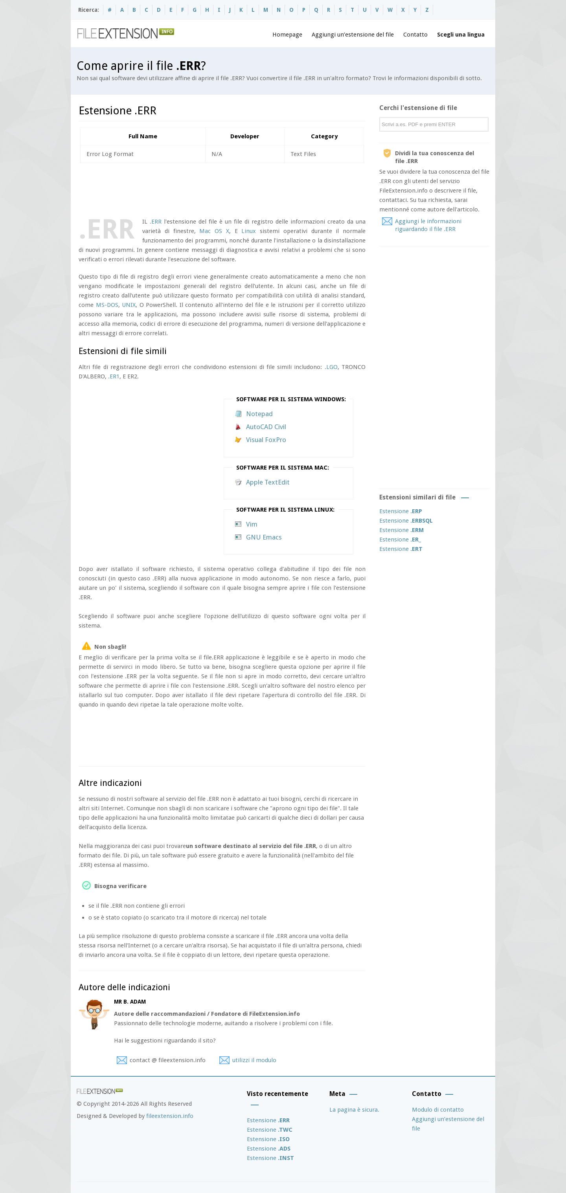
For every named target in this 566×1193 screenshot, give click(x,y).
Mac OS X (214, 231)
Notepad (259, 414)
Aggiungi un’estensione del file (353, 34)
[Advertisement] (222, 188)
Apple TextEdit (268, 482)
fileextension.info (169, 1116)
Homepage (287, 34)
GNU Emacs (264, 537)
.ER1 (113, 376)
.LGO (331, 367)
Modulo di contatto (438, 1109)
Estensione (400, 511)
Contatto (415, 34)
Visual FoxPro (266, 440)
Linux (248, 231)
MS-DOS (107, 304)
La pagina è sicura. (354, 1109)
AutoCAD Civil (266, 427)
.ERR (156, 221)
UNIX (129, 304)
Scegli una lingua (461, 34)
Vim (251, 524)
